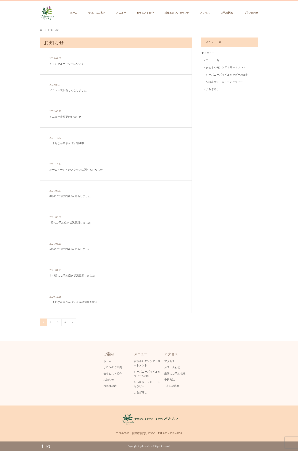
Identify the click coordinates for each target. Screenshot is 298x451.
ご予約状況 (226, 12)
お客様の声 (110, 386)
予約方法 (169, 379)
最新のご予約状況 (174, 373)
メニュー (121, 12)
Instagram (48, 446)
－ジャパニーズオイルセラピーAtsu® (225, 74)
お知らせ (108, 379)
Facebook (42, 446)
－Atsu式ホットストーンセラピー (223, 82)
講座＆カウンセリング (177, 12)
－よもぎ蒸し (211, 89)
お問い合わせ (250, 12)
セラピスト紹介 (145, 12)
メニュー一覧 (211, 60)
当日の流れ (172, 386)
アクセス (205, 12)
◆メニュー (208, 53)
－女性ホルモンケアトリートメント (224, 67)
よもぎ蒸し (140, 392)
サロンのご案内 (96, 12)
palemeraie (145, 446)
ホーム (74, 12)
